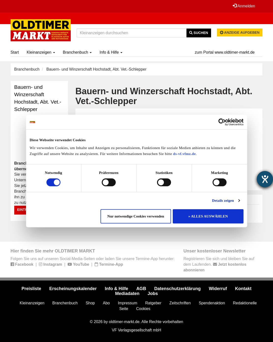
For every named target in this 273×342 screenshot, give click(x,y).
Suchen (198, 33)
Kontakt (243, 288)
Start (15, 52)
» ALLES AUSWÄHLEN (208, 216)
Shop (90, 303)
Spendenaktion (212, 303)
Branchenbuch (77, 52)
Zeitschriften (180, 303)
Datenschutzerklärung (177, 288)
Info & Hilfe (111, 52)
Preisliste (31, 288)
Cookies (143, 309)
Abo (106, 303)
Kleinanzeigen (41, 52)
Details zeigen (223, 200)
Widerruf (218, 288)
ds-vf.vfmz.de (184, 154)
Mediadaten (127, 293)
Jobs (153, 293)
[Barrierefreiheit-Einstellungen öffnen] (265, 179)
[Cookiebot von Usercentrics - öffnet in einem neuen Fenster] (222, 122)
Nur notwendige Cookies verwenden (135, 216)
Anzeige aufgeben (240, 32)
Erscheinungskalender (73, 288)
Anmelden (244, 6)
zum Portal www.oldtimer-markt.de (225, 52)
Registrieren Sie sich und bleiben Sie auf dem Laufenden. (218, 264)
